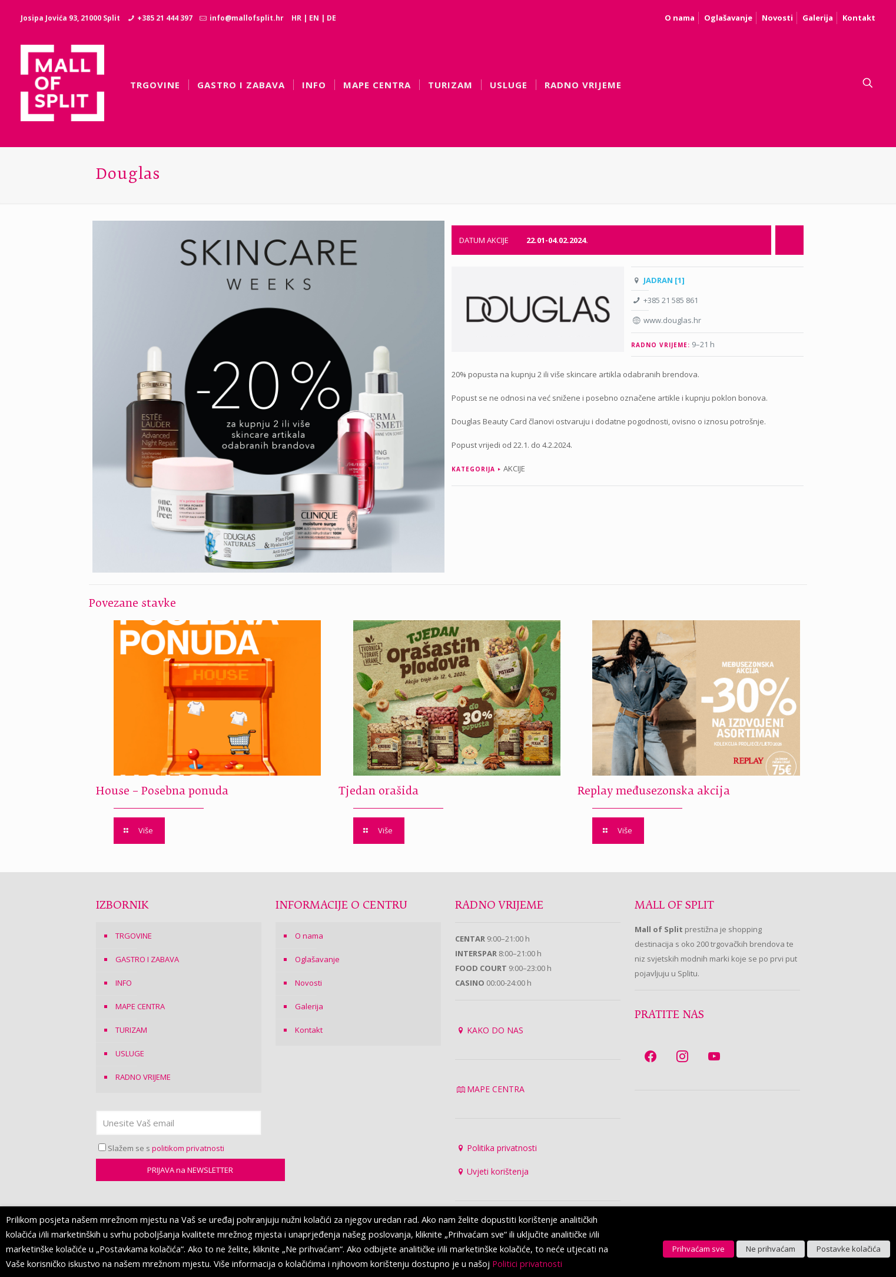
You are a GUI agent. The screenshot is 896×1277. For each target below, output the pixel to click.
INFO (123, 982)
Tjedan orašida (377, 791)
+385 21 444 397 (165, 18)
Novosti (777, 17)
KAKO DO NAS (495, 1030)
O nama (680, 17)
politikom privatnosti (188, 1148)
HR (296, 18)
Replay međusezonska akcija (652, 791)
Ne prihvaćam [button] (770, 1248)
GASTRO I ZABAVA (147, 959)
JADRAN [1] (664, 280)
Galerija (817, 17)
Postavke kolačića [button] (849, 1248)
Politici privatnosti (527, 1263)
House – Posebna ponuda (162, 791)
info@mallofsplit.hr (247, 18)
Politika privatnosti (502, 1147)
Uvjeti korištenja (498, 1171)
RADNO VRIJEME (143, 1077)
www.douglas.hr (672, 320)
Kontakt (858, 17)
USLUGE (129, 1053)
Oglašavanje (728, 17)
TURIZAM (131, 1030)
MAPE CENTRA (140, 1006)
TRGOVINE (133, 935)
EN (314, 18)
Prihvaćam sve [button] (698, 1248)
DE (331, 18)
